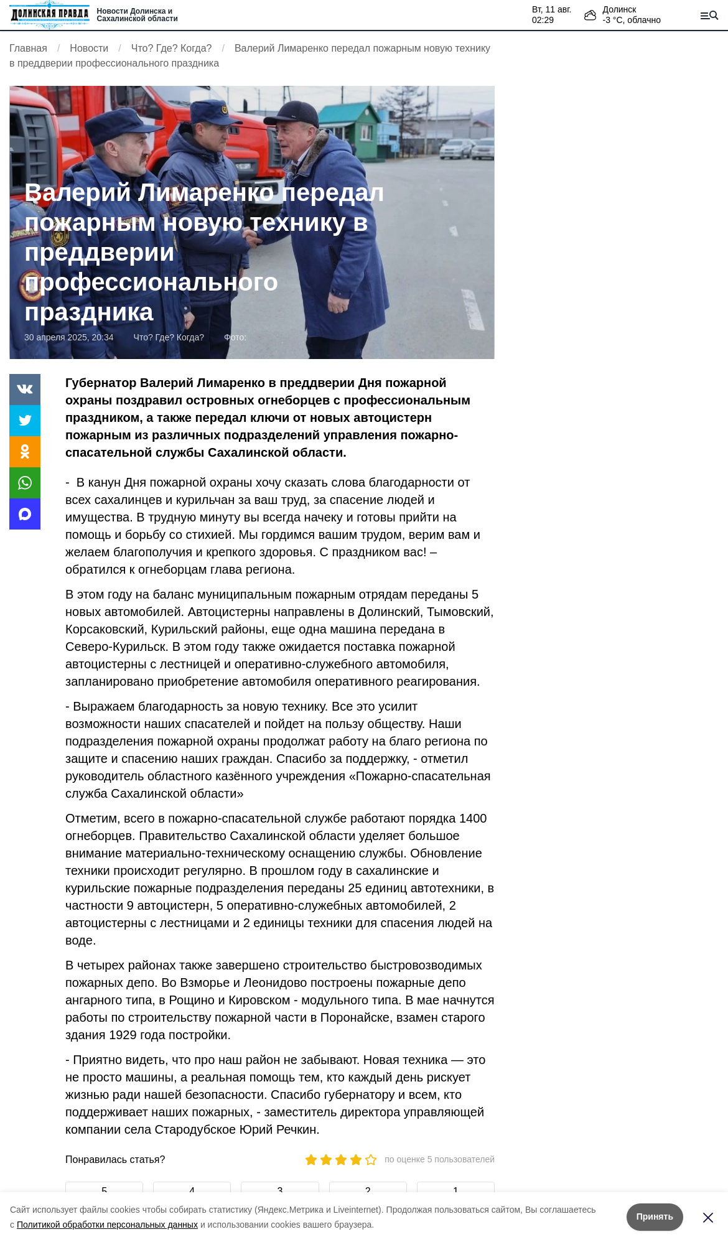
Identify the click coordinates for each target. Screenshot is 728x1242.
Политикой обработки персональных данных (107, 1225)
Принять (655, 1216)
